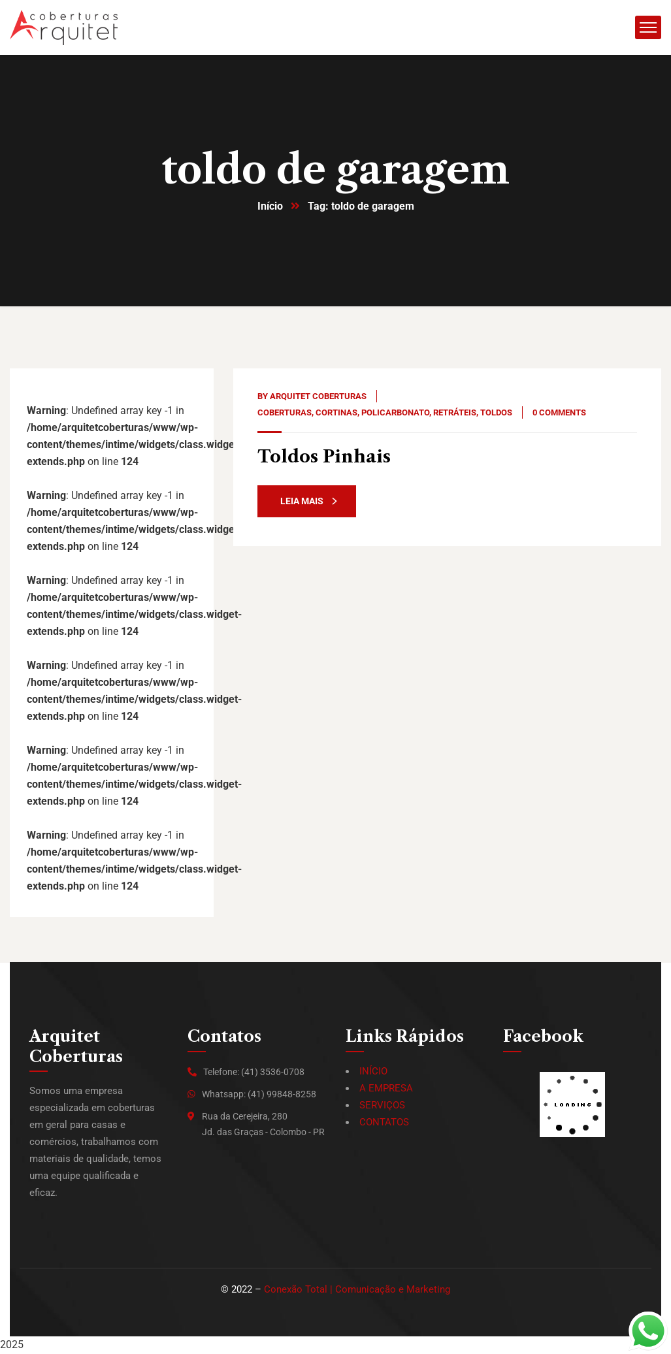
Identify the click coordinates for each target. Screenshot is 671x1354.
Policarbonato (395, 413)
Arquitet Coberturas (318, 397)
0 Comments (559, 413)
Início (270, 207)
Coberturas (284, 413)
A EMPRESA (386, 1089)
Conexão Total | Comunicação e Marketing (357, 1290)
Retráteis (454, 413)
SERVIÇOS (382, 1106)
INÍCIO (373, 1072)
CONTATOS (384, 1123)
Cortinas (336, 413)
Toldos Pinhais (326, 457)
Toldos (496, 413)
